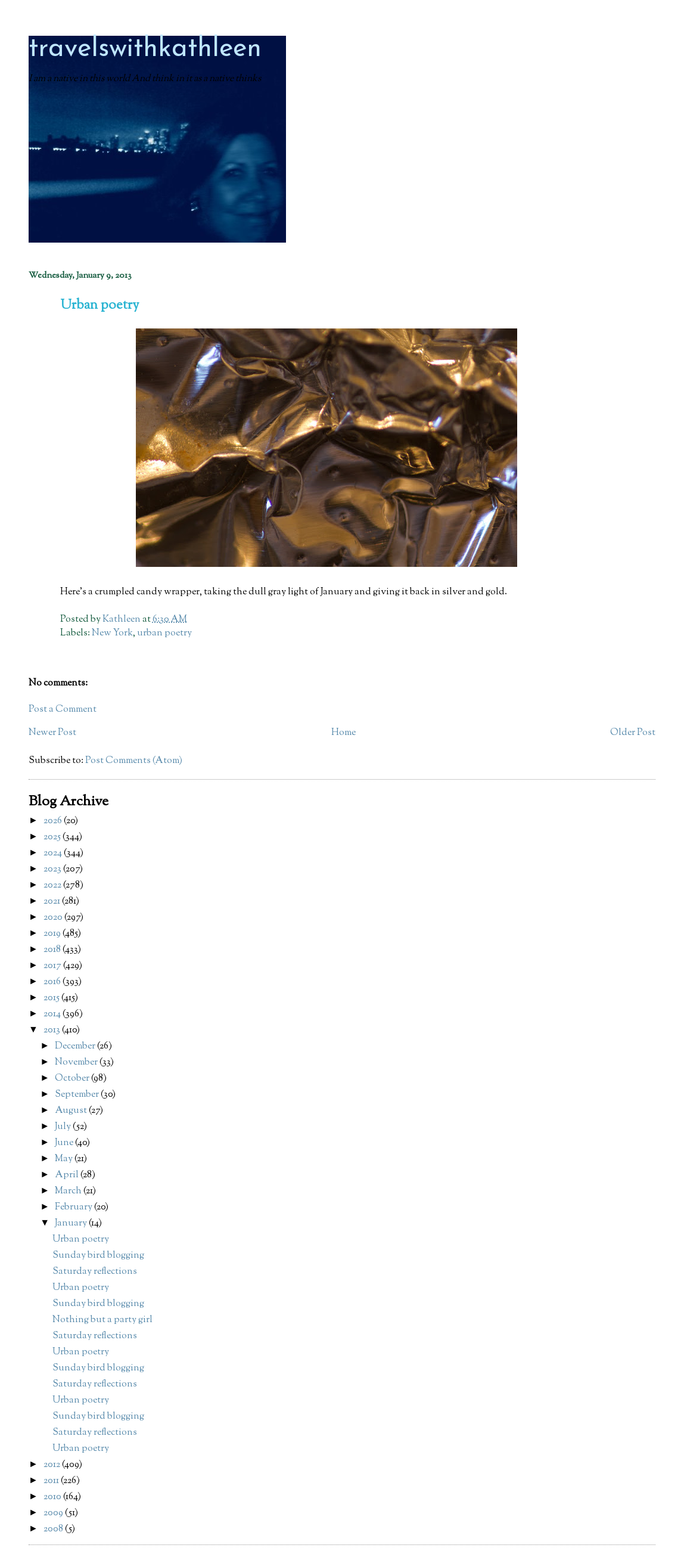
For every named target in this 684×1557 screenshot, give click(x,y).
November (77, 1062)
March (69, 1191)
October (73, 1078)
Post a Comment (63, 710)
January (72, 1223)
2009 (54, 1513)
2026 (53, 821)
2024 (53, 853)
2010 (53, 1497)
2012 (52, 1465)
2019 (53, 934)
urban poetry (164, 633)
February (74, 1207)
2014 (53, 1014)
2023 (53, 869)
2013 (52, 1030)
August (72, 1111)
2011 (52, 1481)
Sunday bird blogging (98, 1256)
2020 (53, 918)
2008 (54, 1529)
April (67, 1175)
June (65, 1143)
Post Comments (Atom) (133, 761)
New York (112, 633)
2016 (53, 982)
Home (343, 733)
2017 (53, 966)
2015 (52, 998)
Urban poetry (80, 1239)
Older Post (632, 733)
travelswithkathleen (145, 49)
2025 (53, 837)
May (64, 1159)
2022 (53, 885)
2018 (53, 950)
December (76, 1046)
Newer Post (52, 733)
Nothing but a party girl (102, 1320)
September (78, 1095)
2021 (52, 901)
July (64, 1127)
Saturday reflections (94, 1272)
